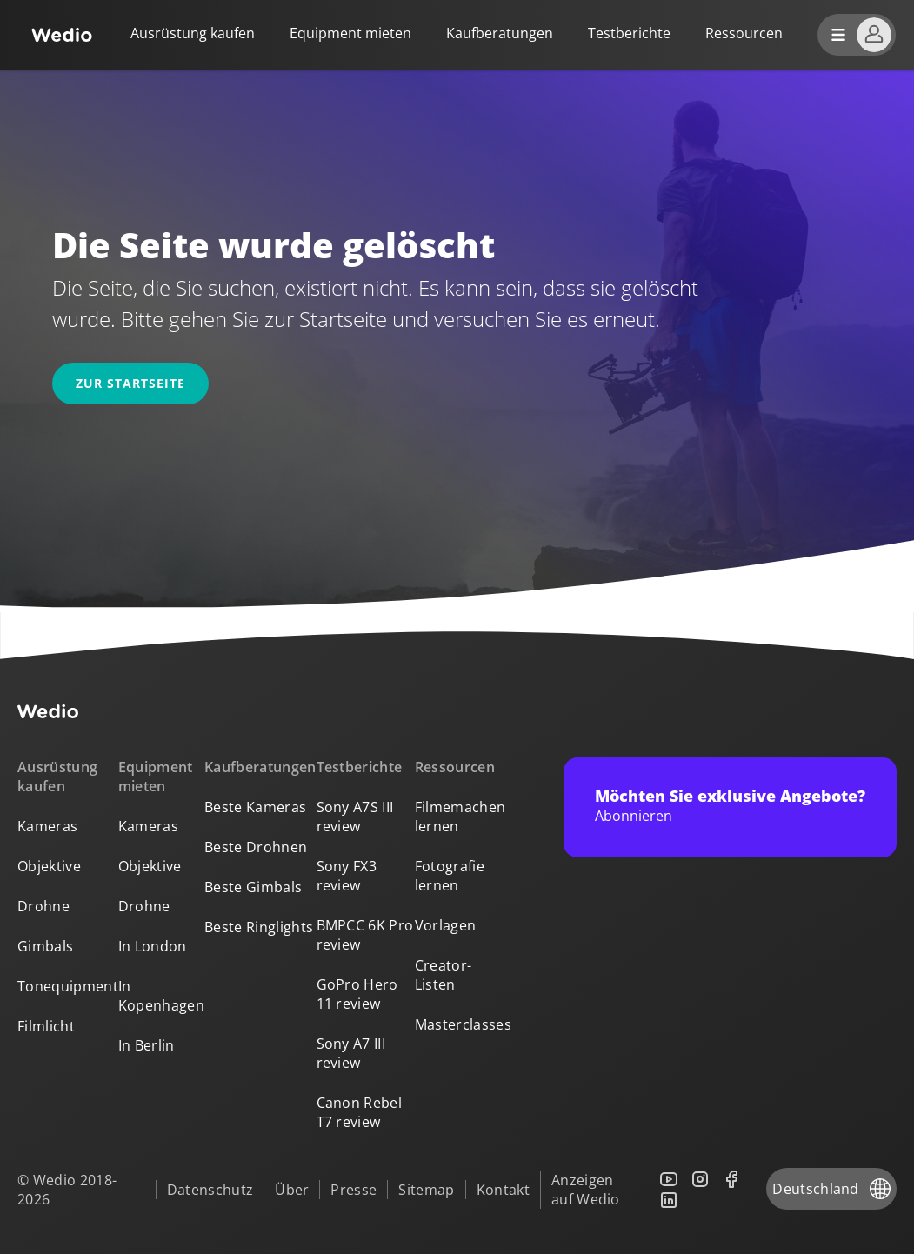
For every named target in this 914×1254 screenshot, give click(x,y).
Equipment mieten (350, 33)
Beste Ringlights (258, 927)
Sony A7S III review (355, 816)
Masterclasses (463, 1024)
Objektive (49, 866)
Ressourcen (455, 767)
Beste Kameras (255, 807)
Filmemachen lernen (460, 816)
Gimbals (45, 946)
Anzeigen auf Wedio (585, 1190)
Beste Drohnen (255, 847)
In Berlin (146, 1045)
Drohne (43, 906)
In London (152, 946)
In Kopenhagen (161, 996)
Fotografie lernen (449, 876)
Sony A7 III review (351, 1053)
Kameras (47, 826)
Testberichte (629, 33)
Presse (353, 1189)
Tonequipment (67, 986)
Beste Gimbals (253, 887)
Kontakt (503, 1189)
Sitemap (426, 1189)
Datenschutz (210, 1189)
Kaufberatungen (499, 33)
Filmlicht (46, 1026)
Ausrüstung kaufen (192, 33)
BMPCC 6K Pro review (365, 935)
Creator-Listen (443, 975)
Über (292, 1189)
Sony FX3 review (347, 876)
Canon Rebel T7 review (360, 1112)
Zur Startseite (130, 383)
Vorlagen (446, 925)
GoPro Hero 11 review (357, 994)
